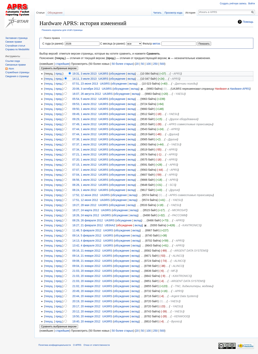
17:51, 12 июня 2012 (85, 200)
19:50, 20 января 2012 (86, 316)
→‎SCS (171, 184)
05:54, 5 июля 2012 (84, 98)
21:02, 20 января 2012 (86, 286)
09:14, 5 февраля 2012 (86, 235)
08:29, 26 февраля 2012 (87, 220)
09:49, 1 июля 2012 (84, 114)
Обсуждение (55, 12)
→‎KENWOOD (180, 316)
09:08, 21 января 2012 (86, 260)
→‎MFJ (173, 270)
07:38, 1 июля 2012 (84, 139)
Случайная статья (15, 45)
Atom (11, 68)
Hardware (221, 88)
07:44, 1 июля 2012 (84, 129)
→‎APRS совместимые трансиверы (189, 124)
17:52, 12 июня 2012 (85, 195)
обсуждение (117, 73)
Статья (40, 12)
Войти (251, 3)
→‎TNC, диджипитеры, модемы (192, 286)
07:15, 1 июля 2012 (84, 164)
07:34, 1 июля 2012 (84, 149)
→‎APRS (176, 73)
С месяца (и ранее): (113, 43)
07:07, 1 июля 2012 (84, 169)
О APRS (77, 345)
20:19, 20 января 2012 (86, 301)
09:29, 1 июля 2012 (84, 119)
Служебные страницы (17, 72)
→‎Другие (172, 134)
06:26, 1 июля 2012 (84, 184)
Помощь (248, 21)
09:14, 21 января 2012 (86, 255)
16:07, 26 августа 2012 (86, 93)
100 (148, 63)
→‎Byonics (175, 321)
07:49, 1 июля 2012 (84, 124)
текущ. (49, 78)
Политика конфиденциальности (54, 345)
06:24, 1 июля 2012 (84, 190)
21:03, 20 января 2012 (86, 270)
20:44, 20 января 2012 (86, 296)
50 (142, 63)
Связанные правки (15, 64)
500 (162, 63)
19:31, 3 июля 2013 (84, 73)
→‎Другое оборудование (182, 119)
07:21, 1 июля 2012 (84, 154)
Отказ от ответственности (97, 345)
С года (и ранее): (53, 43)
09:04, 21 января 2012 (86, 265)
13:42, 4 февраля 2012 (86, 245)
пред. (59, 73)
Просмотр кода (173, 12)
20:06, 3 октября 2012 (86, 88)
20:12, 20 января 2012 (86, 311)
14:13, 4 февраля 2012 (86, 240)
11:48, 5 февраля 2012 (86, 230)
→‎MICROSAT (177, 210)
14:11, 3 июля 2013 (84, 78)
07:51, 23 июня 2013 (85, 83)
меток (156, 43)
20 (137, 63)
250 (155, 63)
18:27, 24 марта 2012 (85, 210)
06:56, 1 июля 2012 (84, 179)
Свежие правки (13, 41)
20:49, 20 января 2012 (86, 291)
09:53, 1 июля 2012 (84, 104)
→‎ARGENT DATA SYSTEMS (189, 250)
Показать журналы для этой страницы (62, 30)
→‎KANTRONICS (190, 225)
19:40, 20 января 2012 (86, 321)
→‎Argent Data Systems (183, 296)
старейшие (62, 63)
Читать (157, 12)
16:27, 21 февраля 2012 (87, 225)
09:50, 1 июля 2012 (84, 108)
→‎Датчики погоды (184, 83)
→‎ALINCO (176, 255)
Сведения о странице (17, 76)
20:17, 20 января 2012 (86, 306)
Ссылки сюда (12, 61)
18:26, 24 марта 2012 (85, 215)
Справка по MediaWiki (17, 49)
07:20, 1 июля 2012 (84, 159)
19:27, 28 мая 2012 (84, 205)
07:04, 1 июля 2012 (84, 174)
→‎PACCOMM (177, 215)
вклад (131, 73)
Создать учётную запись (233, 3)
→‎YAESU (179, 93)
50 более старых (122, 63)
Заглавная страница (16, 38)
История (190, 12)
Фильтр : (152, 43)
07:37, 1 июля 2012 (84, 144)
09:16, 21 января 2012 (86, 250)
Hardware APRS (240, 88)
